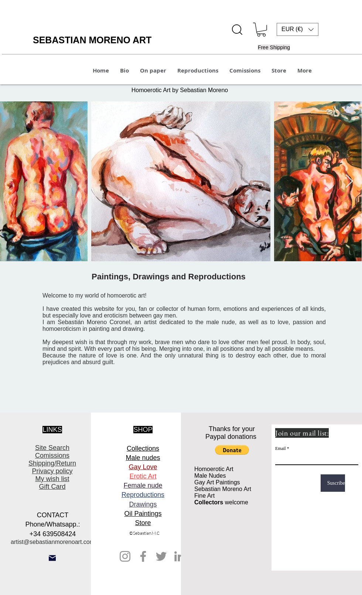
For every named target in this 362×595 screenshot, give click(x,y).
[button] (261, 30)
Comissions (52, 455)
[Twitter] (161, 556)
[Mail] (52, 558)
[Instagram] (125, 556)
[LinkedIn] (179, 556)
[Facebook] (143, 556)
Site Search (52, 447)
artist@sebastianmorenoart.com (53, 542)
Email (280, 448)
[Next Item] (349, 181)
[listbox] (297, 29)
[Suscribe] (333, 483)
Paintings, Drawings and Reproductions (170, 276)
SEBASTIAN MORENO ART (92, 40)
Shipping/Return (52, 463)
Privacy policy (52, 471)
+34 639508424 (53, 534)
